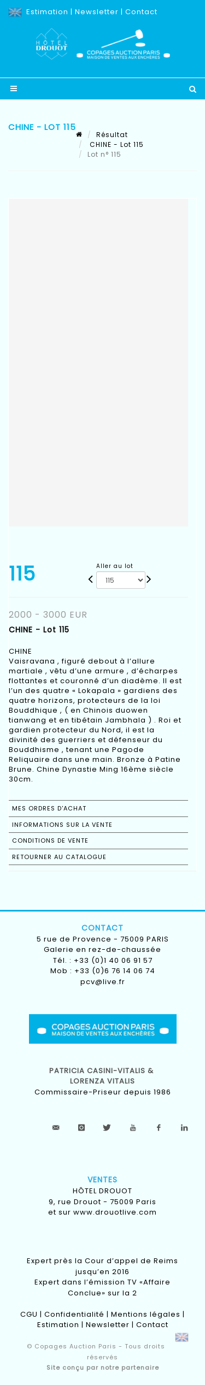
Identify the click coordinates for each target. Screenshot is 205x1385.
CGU (29, 1314)
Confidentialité (74, 1314)
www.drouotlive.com (115, 1212)
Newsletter (97, 12)
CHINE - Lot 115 (115, 144)
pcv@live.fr (102, 981)
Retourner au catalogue (59, 857)
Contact (141, 12)
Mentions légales (145, 1314)
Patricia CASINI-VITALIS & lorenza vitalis (102, 1076)
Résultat (112, 134)
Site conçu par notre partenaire (102, 1367)
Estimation (47, 12)
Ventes (102, 1179)
